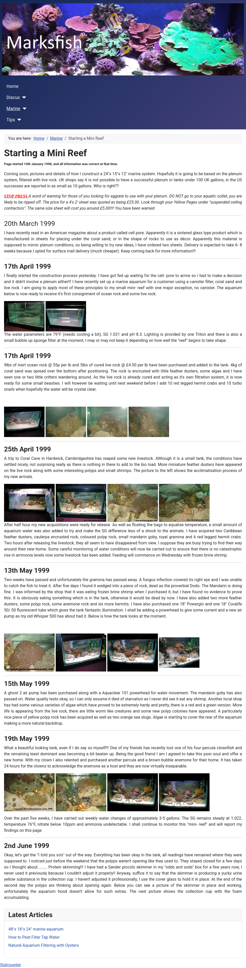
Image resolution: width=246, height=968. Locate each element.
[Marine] (23, 109)
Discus (13, 97)
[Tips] (18, 120)
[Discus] (23, 97)
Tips (11, 119)
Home (12, 86)
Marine (13, 108)
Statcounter (10, 964)
